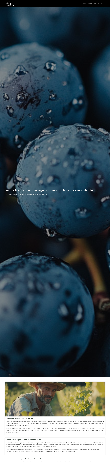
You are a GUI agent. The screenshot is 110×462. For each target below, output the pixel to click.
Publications (98, 3)
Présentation (87, 3)
